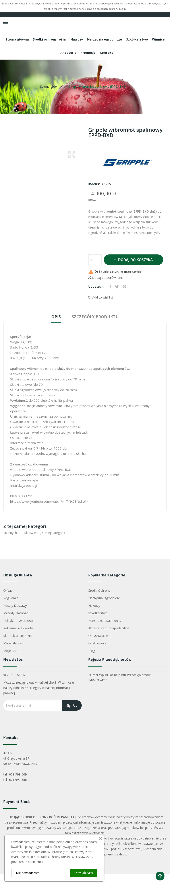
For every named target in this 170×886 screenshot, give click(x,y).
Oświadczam (83, 872)
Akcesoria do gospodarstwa (108, 640)
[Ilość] (95, 259)
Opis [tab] (54, 329)
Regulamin (10, 610)
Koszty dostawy (15, 618)
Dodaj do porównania (106, 290)
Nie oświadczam (28, 873)
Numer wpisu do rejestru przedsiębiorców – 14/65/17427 (120, 690)
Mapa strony (12, 655)
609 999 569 (18, 787)
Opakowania (97, 655)
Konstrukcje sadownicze (105, 633)
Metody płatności (16, 625)
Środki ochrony (99, 603)
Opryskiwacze (98, 648)
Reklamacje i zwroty (18, 640)
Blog (91, 663)
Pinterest (126, 299)
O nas (7, 603)
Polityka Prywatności (18, 633)
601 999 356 (18, 792)
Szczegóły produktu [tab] (96, 329)
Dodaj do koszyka (121, 272)
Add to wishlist (100, 310)
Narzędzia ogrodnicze (104, 610)
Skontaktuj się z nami (19, 648)
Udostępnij (111, 299)
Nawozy (94, 618)
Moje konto (12, 663)
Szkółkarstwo (98, 625)
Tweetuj (118, 299)
